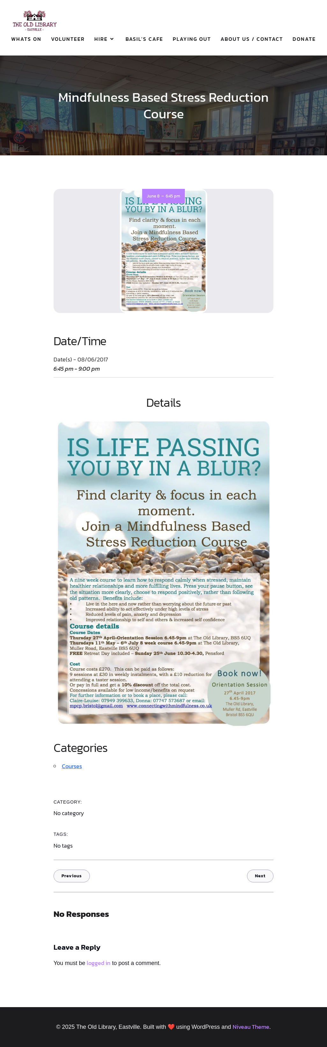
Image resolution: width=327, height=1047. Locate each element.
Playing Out (192, 39)
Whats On (26, 39)
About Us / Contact (252, 39)
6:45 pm (173, 196)
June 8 (153, 196)
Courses (72, 766)
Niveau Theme (251, 1026)
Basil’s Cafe (144, 39)
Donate (304, 39)
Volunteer (68, 39)
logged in (98, 963)
